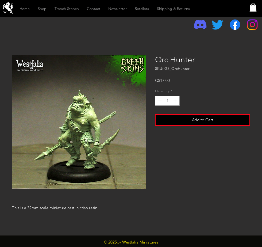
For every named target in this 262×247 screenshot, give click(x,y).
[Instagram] (252, 25)
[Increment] (175, 100)
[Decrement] (159, 100)
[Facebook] (235, 25)
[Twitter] (218, 25)
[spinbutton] (167, 100)
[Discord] (200, 25)
